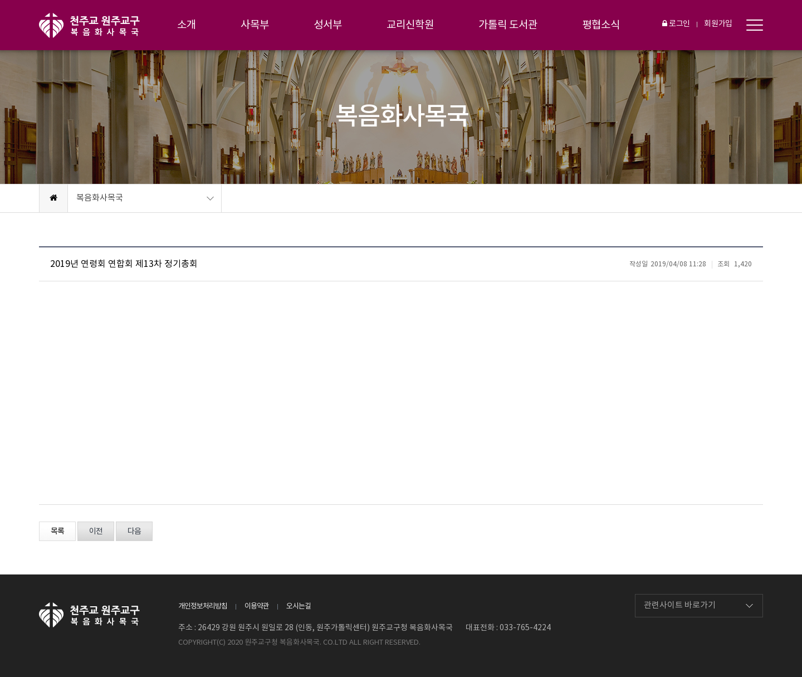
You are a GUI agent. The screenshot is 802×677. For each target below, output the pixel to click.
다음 (134, 531)
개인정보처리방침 (202, 606)
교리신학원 (410, 25)
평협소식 (601, 25)
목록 (57, 531)
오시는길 (298, 606)
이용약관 (256, 606)
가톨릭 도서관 (507, 25)
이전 (95, 531)
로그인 (676, 24)
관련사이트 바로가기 (680, 605)
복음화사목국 (99, 198)
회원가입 (718, 24)
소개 (186, 25)
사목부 (255, 25)
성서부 (328, 25)
